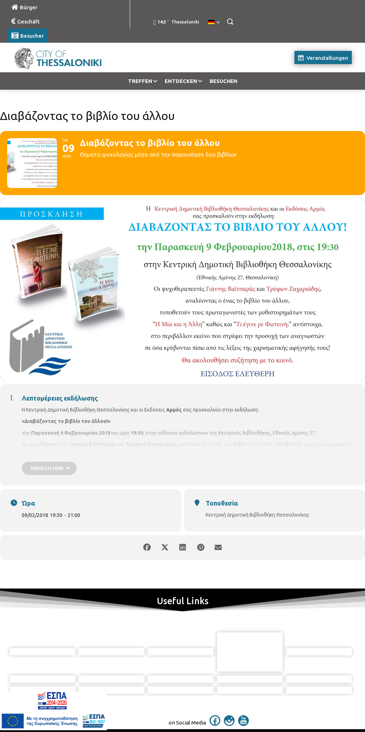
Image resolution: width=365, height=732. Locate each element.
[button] (230, 21)
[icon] (215, 724)
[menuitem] (213, 22)
